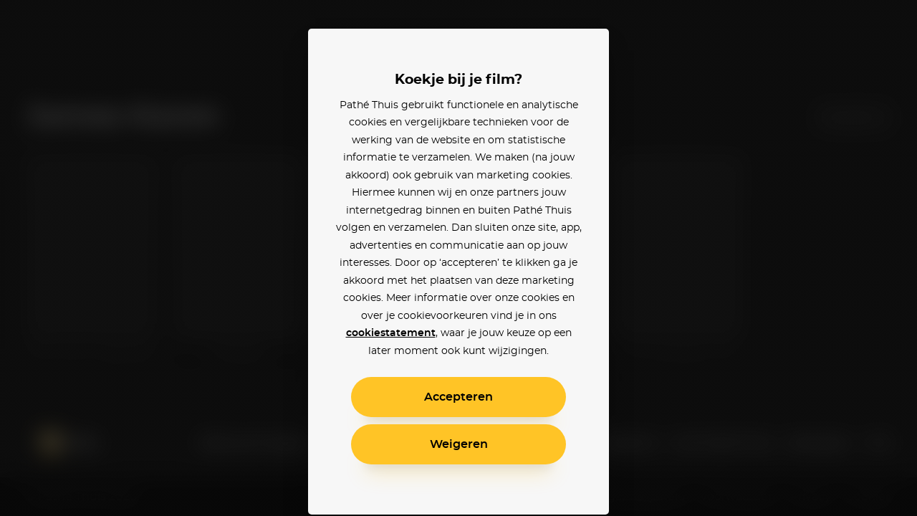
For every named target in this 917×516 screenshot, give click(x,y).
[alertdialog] (458, 258)
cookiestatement (391, 333)
